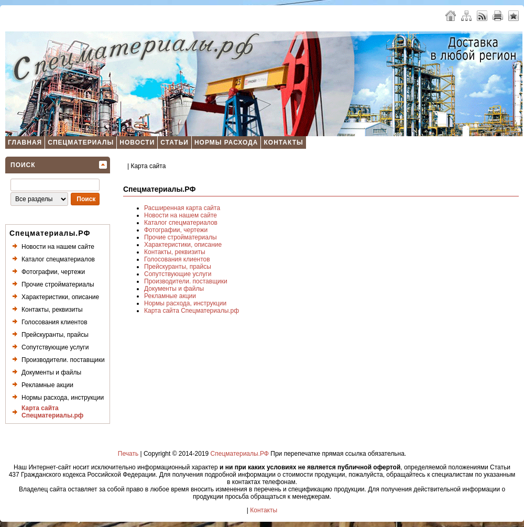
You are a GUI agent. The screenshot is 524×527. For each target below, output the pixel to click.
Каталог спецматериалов (58, 259)
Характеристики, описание (60, 297)
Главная (25, 142)
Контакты (283, 142)
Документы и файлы (51, 372)
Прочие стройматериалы (57, 284)
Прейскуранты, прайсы (55, 334)
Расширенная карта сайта (182, 208)
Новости (137, 142)
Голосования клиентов (54, 322)
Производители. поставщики (63, 360)
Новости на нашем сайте (57, 246)
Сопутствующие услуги (55, 347)
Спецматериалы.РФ (240, 453)
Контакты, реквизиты (52, 309)
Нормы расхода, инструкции (62, 397)
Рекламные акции (47, 385)
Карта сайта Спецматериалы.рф (52, 411)
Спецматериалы (81, 142)
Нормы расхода (226, 142)
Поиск (23, 165)
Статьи (174, 142)
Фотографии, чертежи (53, 272)
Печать (128, 453)
